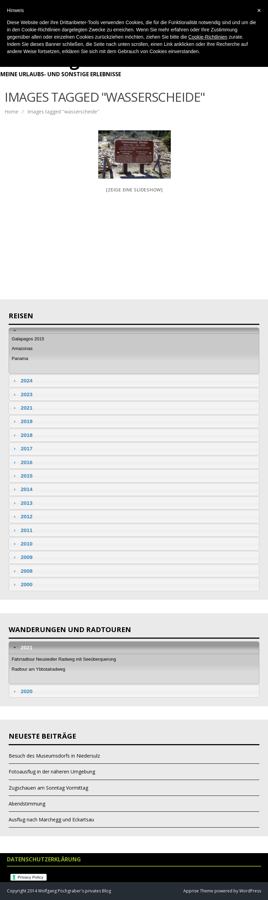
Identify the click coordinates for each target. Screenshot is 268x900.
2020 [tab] (22, 691)
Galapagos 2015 (28, 338)
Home (11, 111)
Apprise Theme (198, 891)
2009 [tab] (22, 557)
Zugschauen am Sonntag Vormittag (48, 787)
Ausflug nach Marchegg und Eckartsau (51, 819)
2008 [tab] (22, 571)
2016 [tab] (22, 462)
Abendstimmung (27, 803)
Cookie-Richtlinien (208, 37)
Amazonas (22, 348)
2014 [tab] (22, 489)
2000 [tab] (22, 584)
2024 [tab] (22, 380)
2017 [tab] (22, 448)
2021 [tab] (22, 408)
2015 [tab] (22, 476)
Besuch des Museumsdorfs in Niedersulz (54, 755)
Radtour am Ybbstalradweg (38, 669)
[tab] (134, 330)
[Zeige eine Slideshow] (134, 190)
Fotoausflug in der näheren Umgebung (52, 771)
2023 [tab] (22, 394)
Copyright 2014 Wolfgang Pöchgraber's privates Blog (59, 891)
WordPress (249, 891)
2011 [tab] (22, 530)
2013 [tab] (22, 503)
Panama (20, 358)
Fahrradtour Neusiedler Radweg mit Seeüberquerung (64, 659)
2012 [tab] (22, 516)
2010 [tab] (22, 544)
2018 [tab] (22, 435)
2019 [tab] (22, 421)
